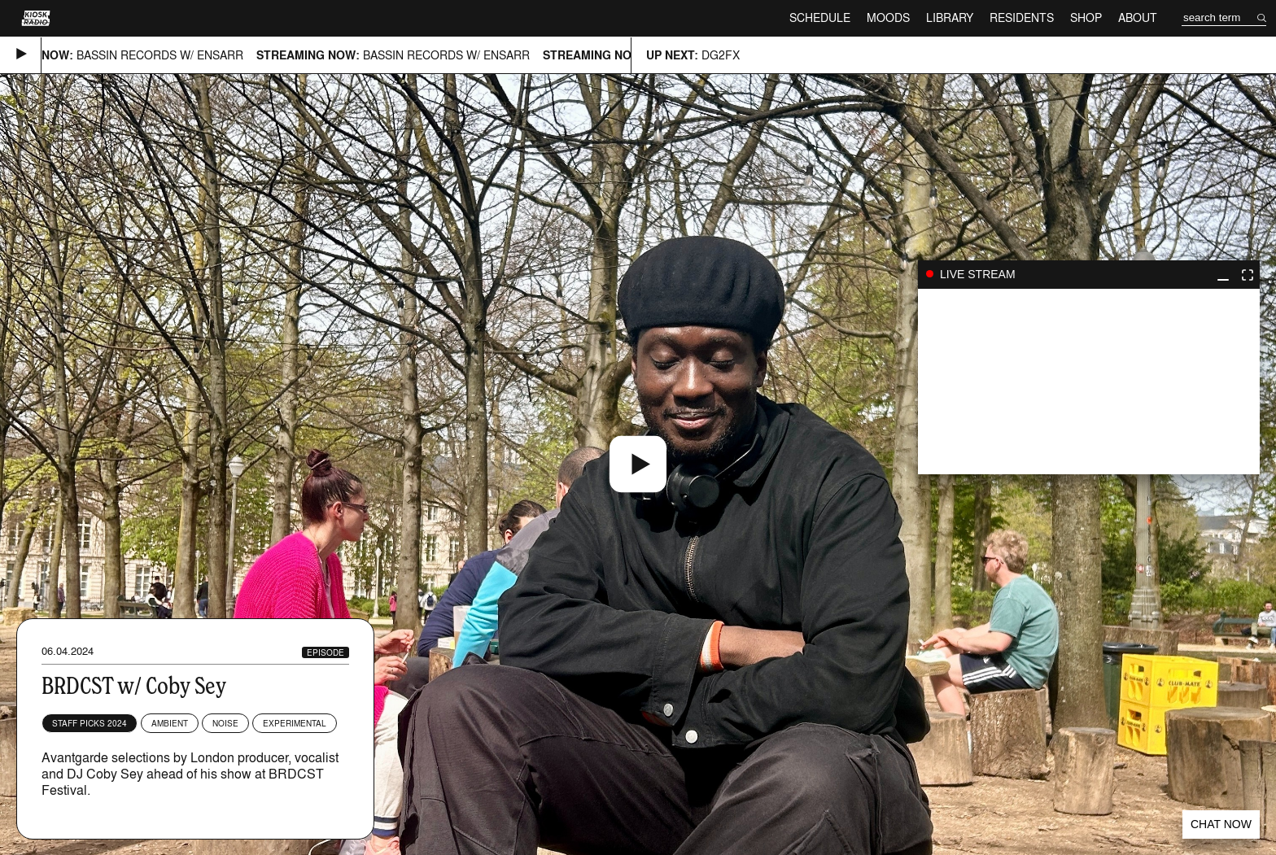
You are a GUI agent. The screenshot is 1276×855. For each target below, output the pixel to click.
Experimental (294, 723)
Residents (1022, 17)
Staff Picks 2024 (89, 723)
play (1089, 381)
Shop (1086, 17)
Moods (888, 17)
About (1137, 17)
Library (949, 17)
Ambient (169, 723)
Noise (225, 723)
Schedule (819, 17)
